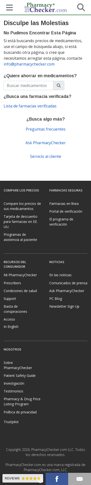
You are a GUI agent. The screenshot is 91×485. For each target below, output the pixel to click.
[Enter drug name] (28, 85)
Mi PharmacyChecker (20, 275)
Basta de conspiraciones (15, 309)
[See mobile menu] (7, 7)
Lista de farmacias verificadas (30, 106)
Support (10, 298)
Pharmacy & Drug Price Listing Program (22, 401)
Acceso (9, 319)
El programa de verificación (61, 222)
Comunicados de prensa (68, 283)
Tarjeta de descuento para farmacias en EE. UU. (21, 221)
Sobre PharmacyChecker (18, 365)
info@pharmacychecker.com (29, 64)
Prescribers (12, 283)
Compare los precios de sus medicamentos (22, 206)
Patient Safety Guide (20, 375)
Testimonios (13, 391)
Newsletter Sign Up (64, 306)
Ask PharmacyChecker (45, 142)
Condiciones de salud (20, 290)
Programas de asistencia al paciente (20, 237)
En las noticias (60, 275)
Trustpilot (11, 421)
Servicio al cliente (45, 156)
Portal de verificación (65, 211)
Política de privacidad (20, 412)
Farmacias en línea (64, 203)
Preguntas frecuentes (46, 129)
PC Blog (55, 298)
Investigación (14, 383)
